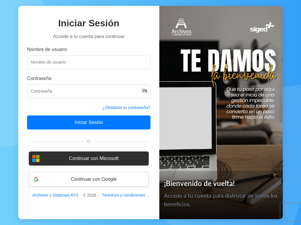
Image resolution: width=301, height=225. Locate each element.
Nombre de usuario (47, 49)
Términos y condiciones (123, 195)
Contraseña (39, 78)
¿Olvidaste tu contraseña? (126, 107)
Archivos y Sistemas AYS (55, 195)
